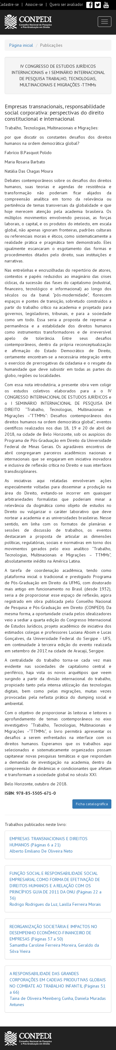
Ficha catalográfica (92, 804)
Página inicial (21, 45)
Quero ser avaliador (66, 4)
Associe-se (34, 4)
